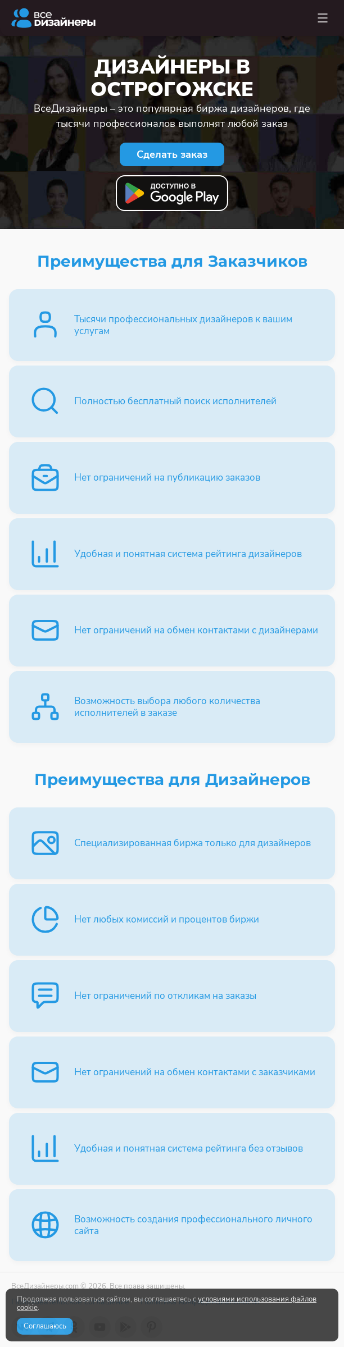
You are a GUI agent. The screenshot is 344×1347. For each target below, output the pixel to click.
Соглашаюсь (45, 1326)
